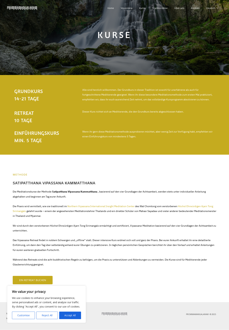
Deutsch (213, 8)
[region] (46, 304)
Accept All (70, 315)
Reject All (47, 315)
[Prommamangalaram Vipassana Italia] (22, 8)
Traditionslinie (167, 8)
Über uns (185, 8)
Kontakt (198, 8)
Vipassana (138, 8)
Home (124, 8)
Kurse (151, 8)
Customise (23, 315)
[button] (218, 8)
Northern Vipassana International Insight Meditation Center (101, 206)
